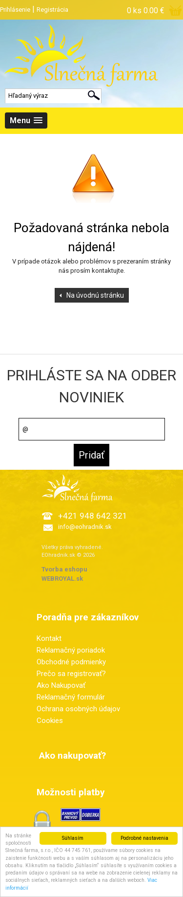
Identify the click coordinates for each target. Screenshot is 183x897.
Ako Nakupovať (61, 685)
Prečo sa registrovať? (71, 673)
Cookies (50, 720)
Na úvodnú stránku (95, 295)
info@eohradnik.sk (85, 526)
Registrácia (52, 9)
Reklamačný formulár (71, 697)
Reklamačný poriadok (71, 650)
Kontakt (49, 638)
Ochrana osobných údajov (78, 708)
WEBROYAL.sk (62, 578)
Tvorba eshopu (64, 569)
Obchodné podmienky (71, 661)
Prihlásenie (15, 9)
